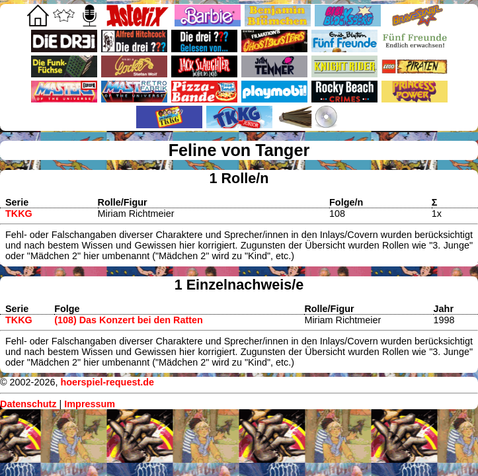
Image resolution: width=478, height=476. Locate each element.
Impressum (89, 404)
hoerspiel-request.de (107, 382)
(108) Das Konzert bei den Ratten (128, 320)
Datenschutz (28, 404)
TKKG (18, 213)
